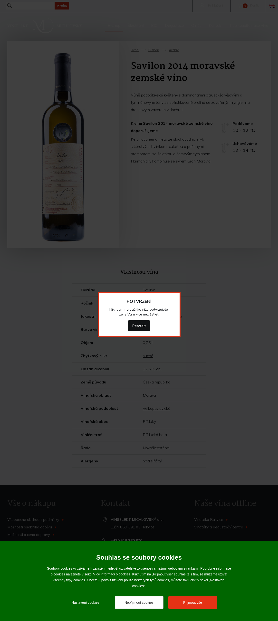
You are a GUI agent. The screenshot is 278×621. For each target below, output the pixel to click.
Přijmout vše (192, 602)
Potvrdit (139, 326)
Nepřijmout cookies (139, 602)
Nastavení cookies (85, 602)
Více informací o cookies (111, 574)
